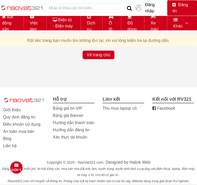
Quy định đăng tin (19, 117)
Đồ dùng (132, 23)
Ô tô (111, 23)
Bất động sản (7, 23)
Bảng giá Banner (68, 115)
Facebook (163, 108)
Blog (7, 138)
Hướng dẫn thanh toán (73, 123)
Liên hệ (10, 146)
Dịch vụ (91, 23)
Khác (178, 23)
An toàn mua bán (18, 131)
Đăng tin (180, 8)
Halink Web (140, 162)
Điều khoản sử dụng (22, 124)
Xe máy (154, 23)
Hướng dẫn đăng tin (71, 130)
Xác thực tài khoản (70, 137)
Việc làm (34, 23)
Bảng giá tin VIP (67, 108)
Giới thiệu (12, 110)
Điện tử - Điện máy (63, 23)
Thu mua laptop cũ (120, 108)
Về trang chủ (98, 55)
